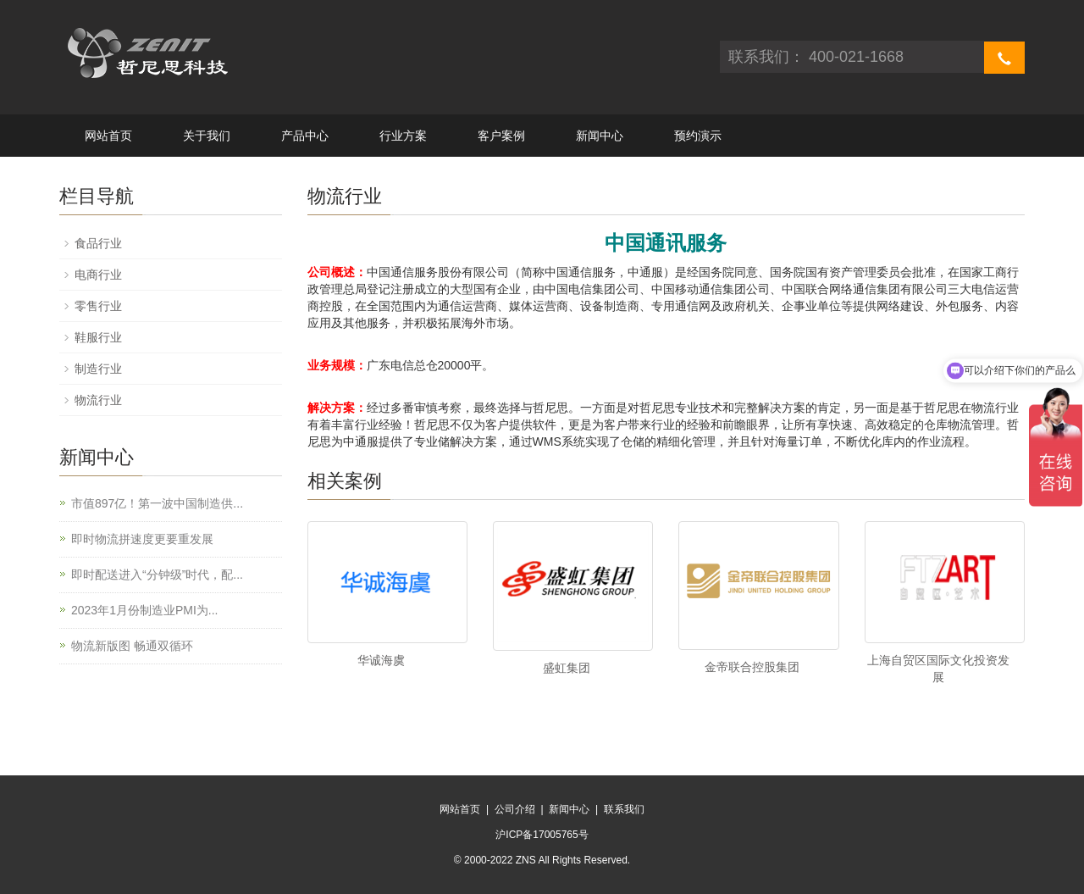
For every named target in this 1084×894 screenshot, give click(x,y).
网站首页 (108, 135)
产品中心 (305, 135)
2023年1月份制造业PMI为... (144, 610)
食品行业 (98, 243)
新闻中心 (599, 135)
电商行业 (98, 274)
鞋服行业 (98, 337)
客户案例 (501, 135)
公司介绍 (515, 809)
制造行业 (98, 368)
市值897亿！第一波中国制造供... (157, 503)
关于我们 (206, 135)
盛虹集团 (566, 668)
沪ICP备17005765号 (541, 835)
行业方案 (403, 135)
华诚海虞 (381, 660)
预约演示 (698, 135)
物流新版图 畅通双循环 (132, 645)
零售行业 (98, 306)
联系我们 (624, 809)
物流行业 (98, 400)
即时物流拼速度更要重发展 (142, 539)
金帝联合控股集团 (752, 667)
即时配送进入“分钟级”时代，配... (157, 574)
